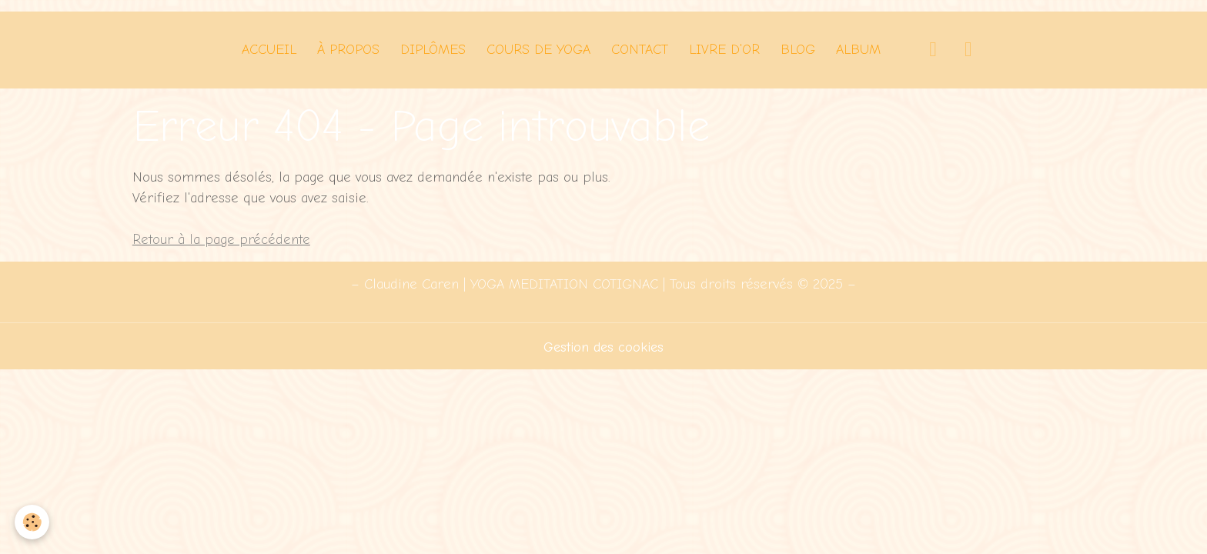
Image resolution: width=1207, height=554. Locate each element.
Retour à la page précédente (221, 240)
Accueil (269, 50)
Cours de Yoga (538, 50)
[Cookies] (32, 522)
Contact (639, 50)
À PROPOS (348, 50)
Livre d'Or (724, 50)
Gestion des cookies (603, 347)
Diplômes (433, 50)
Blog (798, 50)
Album (858, 50)
